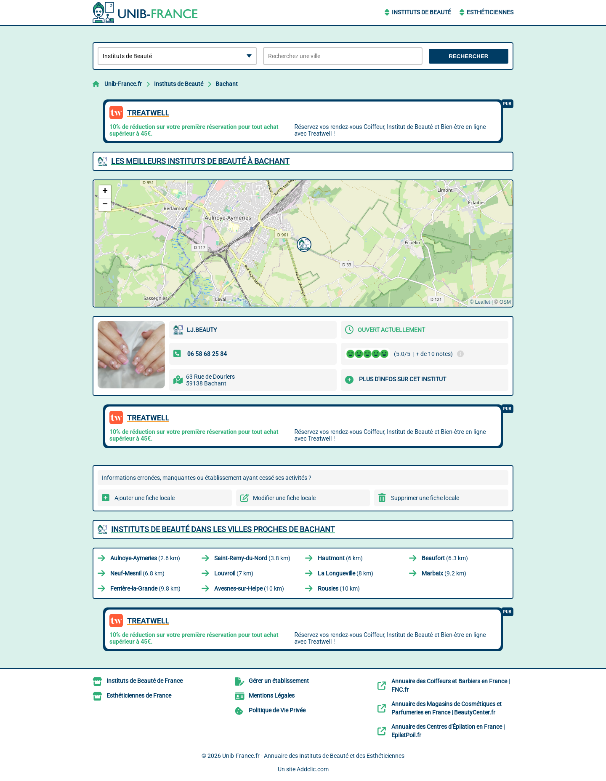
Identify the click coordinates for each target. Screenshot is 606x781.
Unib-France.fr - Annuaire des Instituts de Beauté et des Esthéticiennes (313, 755)
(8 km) (345, 573)
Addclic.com (313, 769)
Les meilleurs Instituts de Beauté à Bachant (200, 161)
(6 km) (340, 558)
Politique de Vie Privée (277, 710)
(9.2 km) (444, 573)
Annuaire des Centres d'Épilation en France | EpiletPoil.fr (448, 730)
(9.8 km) (145, 588)
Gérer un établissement (279, 680)
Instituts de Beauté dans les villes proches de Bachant (223, 529)
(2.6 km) (145, 558)
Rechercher (468, 56)
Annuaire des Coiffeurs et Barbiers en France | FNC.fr (450, 685)
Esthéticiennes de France (138, 695)
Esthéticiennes (490, 12)
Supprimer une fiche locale (425, 498)
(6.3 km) (445, 558)
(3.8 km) (252, 558)
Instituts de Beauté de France (144, 680)
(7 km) (233, 573)
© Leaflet (480, 302)
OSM (505, 302)
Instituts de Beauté (421, 12)
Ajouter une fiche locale (144, 498)
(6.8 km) (137, 573)
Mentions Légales (272, 695)
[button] (303, 243)
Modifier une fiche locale (284, 498)
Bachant (226, 83)
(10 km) (249, 588)
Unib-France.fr (123, 83)
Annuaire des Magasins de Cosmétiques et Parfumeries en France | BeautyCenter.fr (446, 708)
